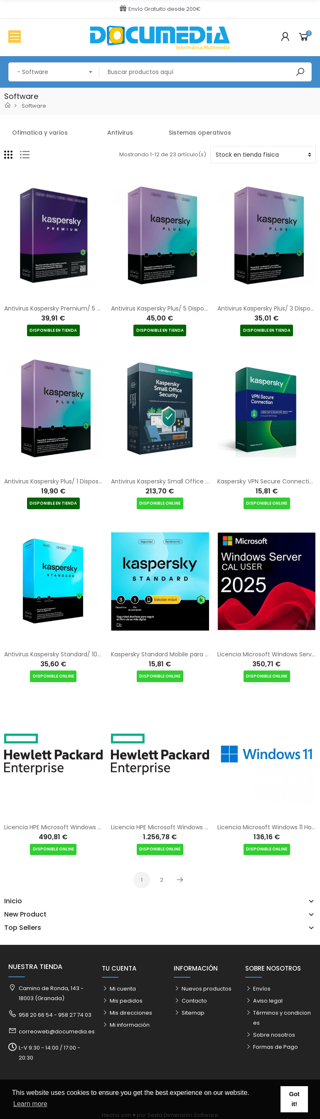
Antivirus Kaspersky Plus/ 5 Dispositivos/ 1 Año (176, 308)
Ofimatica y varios (40, 132)
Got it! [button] (294, 1099)
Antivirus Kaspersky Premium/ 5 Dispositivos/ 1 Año (77, 308)
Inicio (13, 901)
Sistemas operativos (200, 132)
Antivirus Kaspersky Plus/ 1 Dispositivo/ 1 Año (67, 481)
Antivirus (120, 132)
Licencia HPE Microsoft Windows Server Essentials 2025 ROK (89, 827)
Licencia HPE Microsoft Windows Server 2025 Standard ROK (195, 827)
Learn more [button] (30, 1103)
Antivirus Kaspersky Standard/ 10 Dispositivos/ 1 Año (78, 654)
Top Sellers (22, 927)
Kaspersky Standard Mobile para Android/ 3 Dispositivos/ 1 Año (200, 654)
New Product (25, 914)
